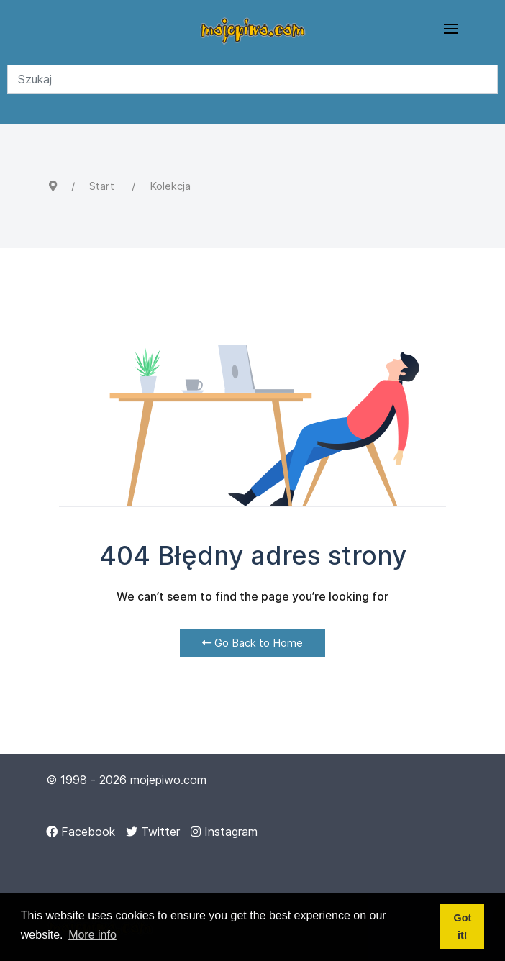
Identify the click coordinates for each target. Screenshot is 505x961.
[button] (451, 29)
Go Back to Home (252, 643)
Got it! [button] (462, 926)
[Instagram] (224, 831)
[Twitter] (153, 831)
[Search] (252, 79)
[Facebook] (80, 831)
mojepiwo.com (168, 780)
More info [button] (92, 935)
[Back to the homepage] (252, 29)
